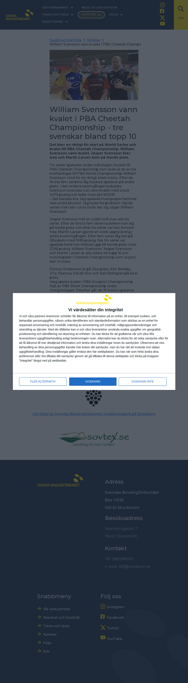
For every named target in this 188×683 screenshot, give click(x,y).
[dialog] (94, 341)
